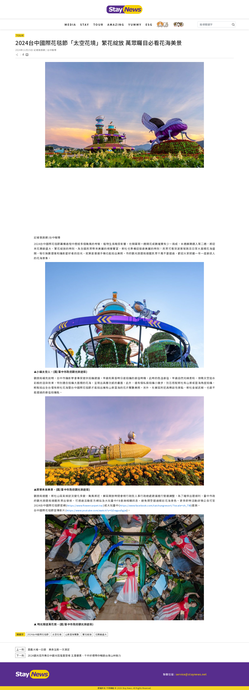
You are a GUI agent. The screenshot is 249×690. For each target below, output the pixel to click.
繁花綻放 (87, 634)
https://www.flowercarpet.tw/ (85, 505)
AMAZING (115, 24)
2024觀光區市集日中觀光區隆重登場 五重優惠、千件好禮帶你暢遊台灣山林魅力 (74, 655)
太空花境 (56, 634)
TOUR (98, 24)
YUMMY (134, 24)
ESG (148, 24)
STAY (84, 24)
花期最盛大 (101, 634)
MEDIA (70, 24)
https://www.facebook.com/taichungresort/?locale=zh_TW (155, 505)
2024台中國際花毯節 (38, 634)
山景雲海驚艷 (72, 634)
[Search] (217, 24)
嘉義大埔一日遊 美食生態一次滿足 (49, 649)
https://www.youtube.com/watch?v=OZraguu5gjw (96, 510)
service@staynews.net (191, 674)
